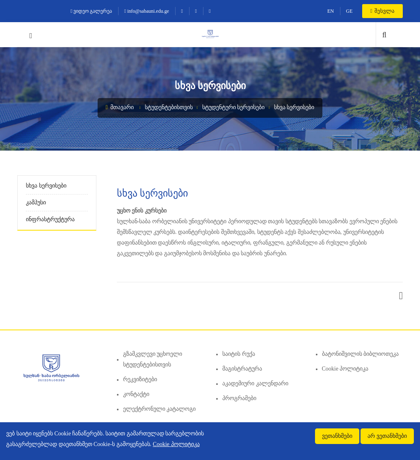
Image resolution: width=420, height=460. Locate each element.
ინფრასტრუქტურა (50, 219)
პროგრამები (239, 398)
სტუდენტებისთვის (169, 107)
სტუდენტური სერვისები (233, 107)
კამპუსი (36, 202)
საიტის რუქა (238, 354)
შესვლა (382, 11)
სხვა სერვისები (294, 107)
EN (330, 11)
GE (349, 11)
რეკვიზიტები (140, 379)
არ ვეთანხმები (387, 436)
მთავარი (120, 107)
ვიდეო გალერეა (91, 11)
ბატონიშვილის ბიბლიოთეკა (360, 354)
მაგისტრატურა (242, 369)
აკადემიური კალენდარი (255, 383)
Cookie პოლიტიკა (345, 369)
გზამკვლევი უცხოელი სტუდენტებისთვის (153, 359)
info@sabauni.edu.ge (146, 11)
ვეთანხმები (337, 436)
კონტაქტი (136, 394)
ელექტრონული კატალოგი (159, 409)
